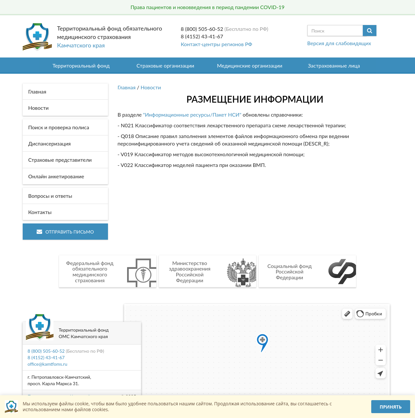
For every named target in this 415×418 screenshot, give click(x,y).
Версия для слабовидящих (339, 43)
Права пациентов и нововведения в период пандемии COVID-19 (207, 7)
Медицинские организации (249, 65)
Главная (127, 87)
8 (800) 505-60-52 (202, 29)
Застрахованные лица (334, 65)
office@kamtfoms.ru (47, 364)
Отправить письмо (65, 231)
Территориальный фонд (81, 65)
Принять (391, 407)
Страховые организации (165, 65)
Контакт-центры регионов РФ (216, 44)
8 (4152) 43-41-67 (202, 36)
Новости (151, 87)
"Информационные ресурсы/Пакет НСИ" (192, 114)
